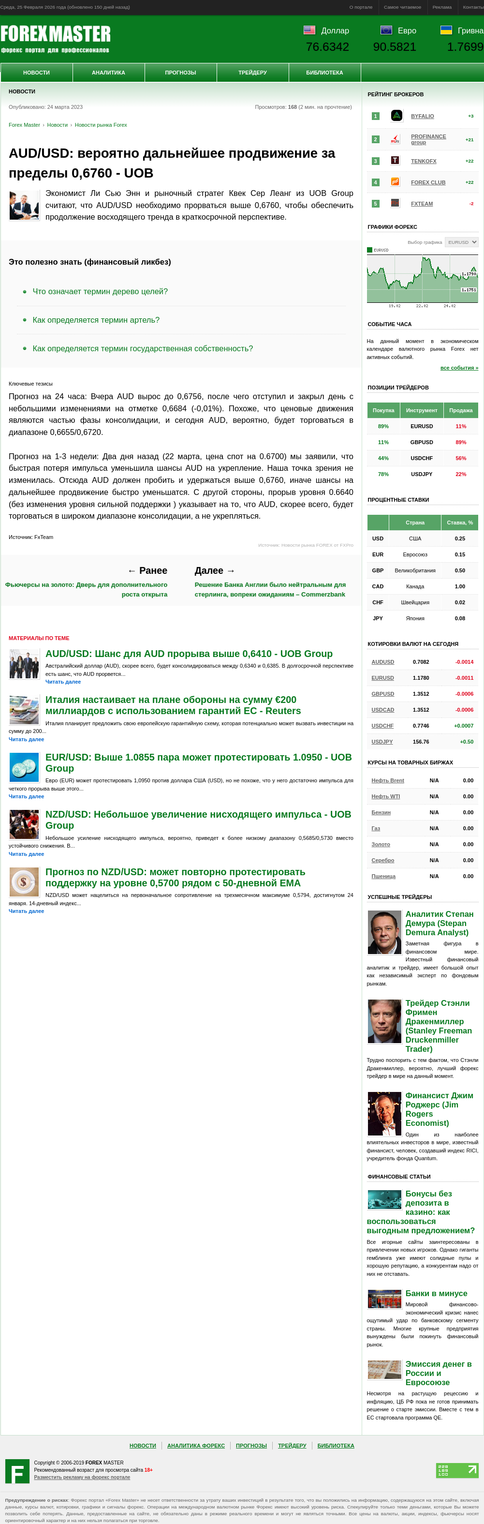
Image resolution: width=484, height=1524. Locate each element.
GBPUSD (383, 694)
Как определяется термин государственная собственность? (143, 348)
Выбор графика (425, 242)
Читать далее (63, 682)
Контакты (473, 7)
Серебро (383, 860)
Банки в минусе (437, 1293)
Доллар (335, 30)
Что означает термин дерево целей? (100, 291)
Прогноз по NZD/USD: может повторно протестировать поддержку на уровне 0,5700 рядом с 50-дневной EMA (175, 877)
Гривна (471, 30)
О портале (361, 7)
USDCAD (383, 710)
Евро (407, 30)
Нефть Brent (388, 780)
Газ (376, 828)
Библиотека (324, 72)
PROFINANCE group (428, 139)
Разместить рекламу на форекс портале (82, 1477)
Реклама (442, 7)
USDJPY (382, 742)
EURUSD (383, 678)
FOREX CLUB (428, 182)
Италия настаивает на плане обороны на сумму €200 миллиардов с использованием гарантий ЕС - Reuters (173, 705)
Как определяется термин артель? (96, 319)
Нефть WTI (386, 796)
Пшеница (384, 876)
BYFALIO (422, 116)
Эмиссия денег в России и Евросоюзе (439, 1373)
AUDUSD (383, 662)
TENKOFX (424, 161)
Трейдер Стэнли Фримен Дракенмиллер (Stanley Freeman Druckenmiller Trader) (439, 1026)
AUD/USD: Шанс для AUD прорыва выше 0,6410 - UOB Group (189, 653)
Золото (381, 844)
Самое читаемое (402, 7)
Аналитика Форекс (196, 1446)
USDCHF (383, 726)
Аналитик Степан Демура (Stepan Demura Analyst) (440, 923)
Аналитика (108, 72)
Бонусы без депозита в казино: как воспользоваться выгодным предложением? (421, 1212)
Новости (36, 72)
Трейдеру (252, 72)
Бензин (381, 812)
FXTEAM (422, 204)
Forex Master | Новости (55, 39)
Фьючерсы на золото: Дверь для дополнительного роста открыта (86, 581)
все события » (459, 368)
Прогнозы (180, 72)
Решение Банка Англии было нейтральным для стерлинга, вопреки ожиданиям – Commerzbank (270, 581)
